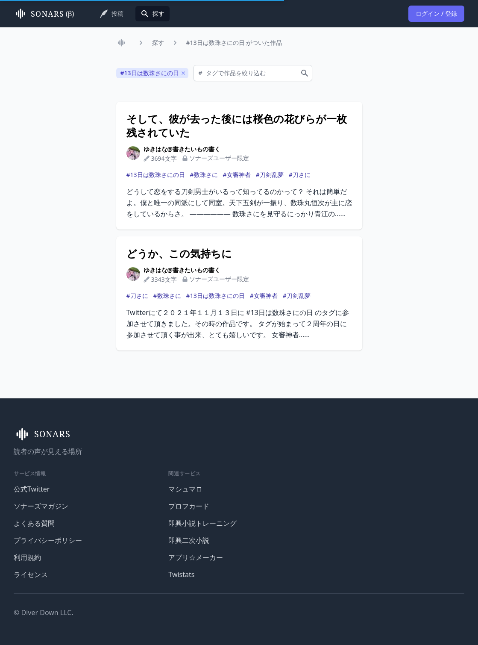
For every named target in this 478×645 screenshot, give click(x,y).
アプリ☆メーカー (195, 557)
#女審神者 (237, 175)
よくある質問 (34, 523)
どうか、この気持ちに (179, 253)
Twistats (181, 574)
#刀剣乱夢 (270, 175)
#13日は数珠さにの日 (155, 175)
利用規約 (27, 557)
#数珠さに (204, 175)
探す (158, 42)
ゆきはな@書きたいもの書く (182, 149)
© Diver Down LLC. (43, 612)
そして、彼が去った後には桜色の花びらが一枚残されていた (236, 125)
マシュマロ (185, 489)
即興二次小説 (188, 540)
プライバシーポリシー (48, 540)
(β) (44, 14)
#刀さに (300, 175)
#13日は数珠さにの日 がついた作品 (234, 42)
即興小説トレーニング (202, 523)
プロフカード (188, 506)
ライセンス (31, 574)
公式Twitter (32, 489)
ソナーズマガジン (41, 506)
